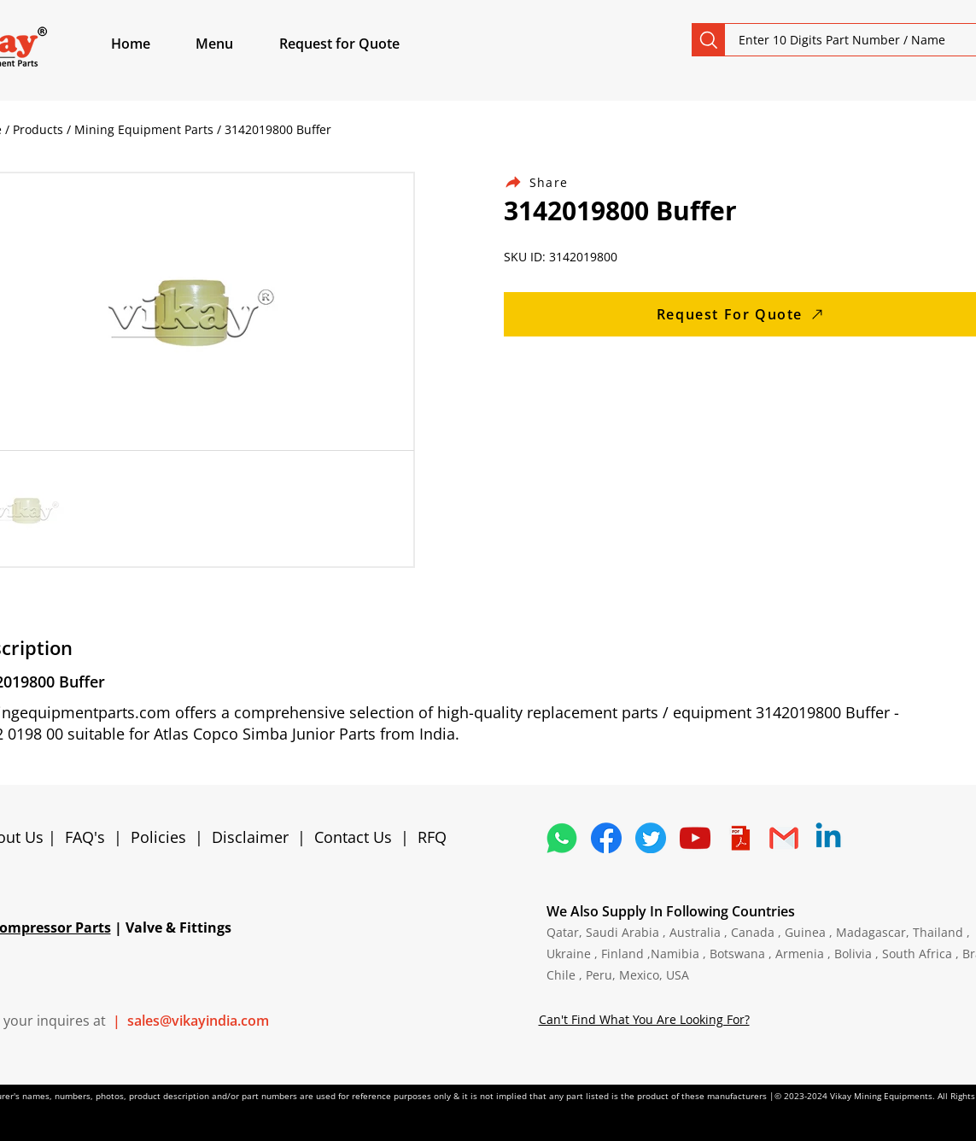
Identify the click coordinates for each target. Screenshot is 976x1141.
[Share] (546, 182)
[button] (234, 43)
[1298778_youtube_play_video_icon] (695, 837)
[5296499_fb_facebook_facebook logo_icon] (606, 837)
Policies (158, 837)
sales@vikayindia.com (198, 1020)
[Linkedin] (828, 837)
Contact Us (353, 837)
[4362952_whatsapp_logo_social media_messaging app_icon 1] (561, 837)
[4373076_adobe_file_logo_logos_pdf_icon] (739, 837)
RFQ (432, 837)
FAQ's (85, 837)
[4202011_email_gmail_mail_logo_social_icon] (784, 837)
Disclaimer (254, 837)
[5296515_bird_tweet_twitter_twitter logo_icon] (650, 837)
